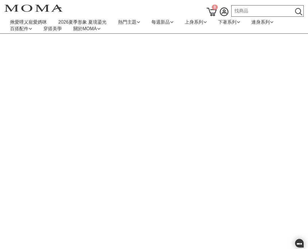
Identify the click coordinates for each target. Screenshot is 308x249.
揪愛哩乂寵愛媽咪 (28, 22)
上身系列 (196, 22)
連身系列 (262, 22)
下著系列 (229, 22)
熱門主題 (129, 22)
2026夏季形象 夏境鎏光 (82, 22)
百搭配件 (21, 28)
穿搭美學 (52, 28)
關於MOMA (86, 28)
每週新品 (162, 22)
